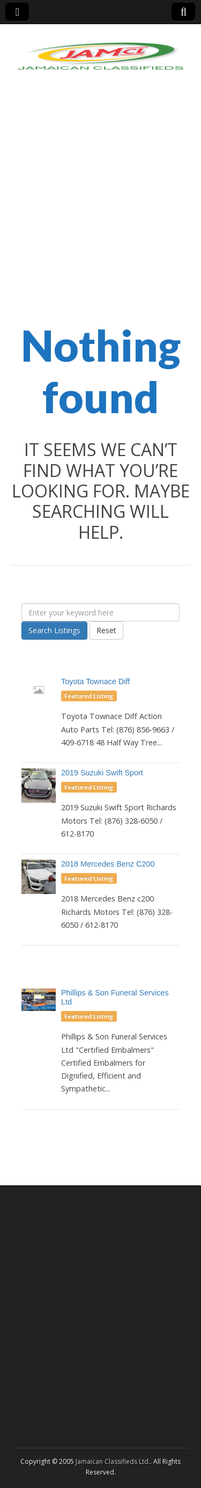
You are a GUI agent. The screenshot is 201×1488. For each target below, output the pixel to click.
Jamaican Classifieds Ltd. (113, 1461)
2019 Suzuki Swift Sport (102, 772)
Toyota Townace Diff (95, 681)
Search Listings (54, 630)
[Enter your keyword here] (100, 612)
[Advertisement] (100, 208)
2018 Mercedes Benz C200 (107, 864)
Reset (106, 630)
